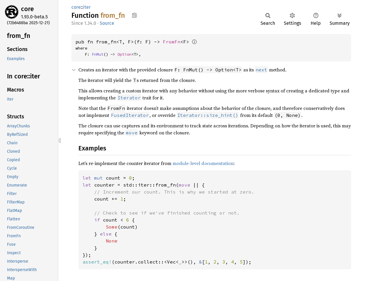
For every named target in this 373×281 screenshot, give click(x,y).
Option (124, 54)
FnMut (97, 54)
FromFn (171, 42)
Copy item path (134, 15)
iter (87, 7)
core (27, 9)
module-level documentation (203, 163)
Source (107, 23)
